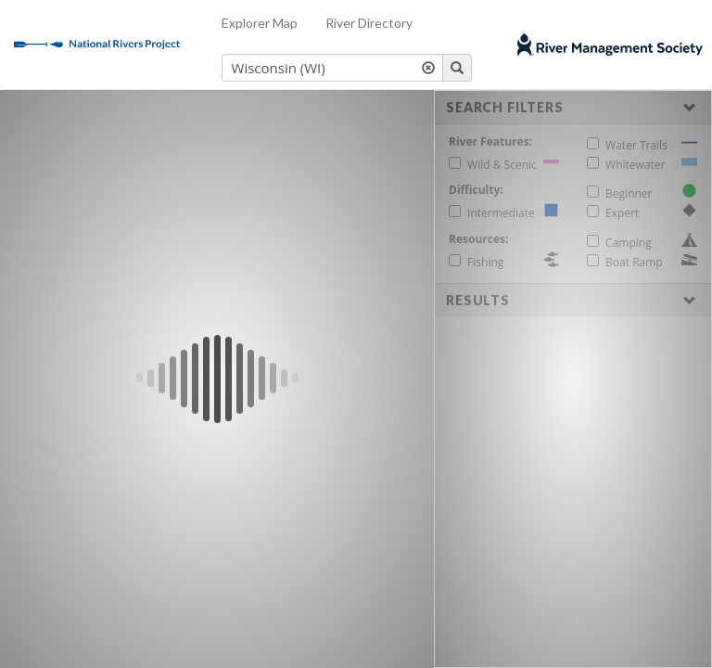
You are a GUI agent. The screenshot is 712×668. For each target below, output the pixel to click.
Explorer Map (260, 23)
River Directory (369, 23)
